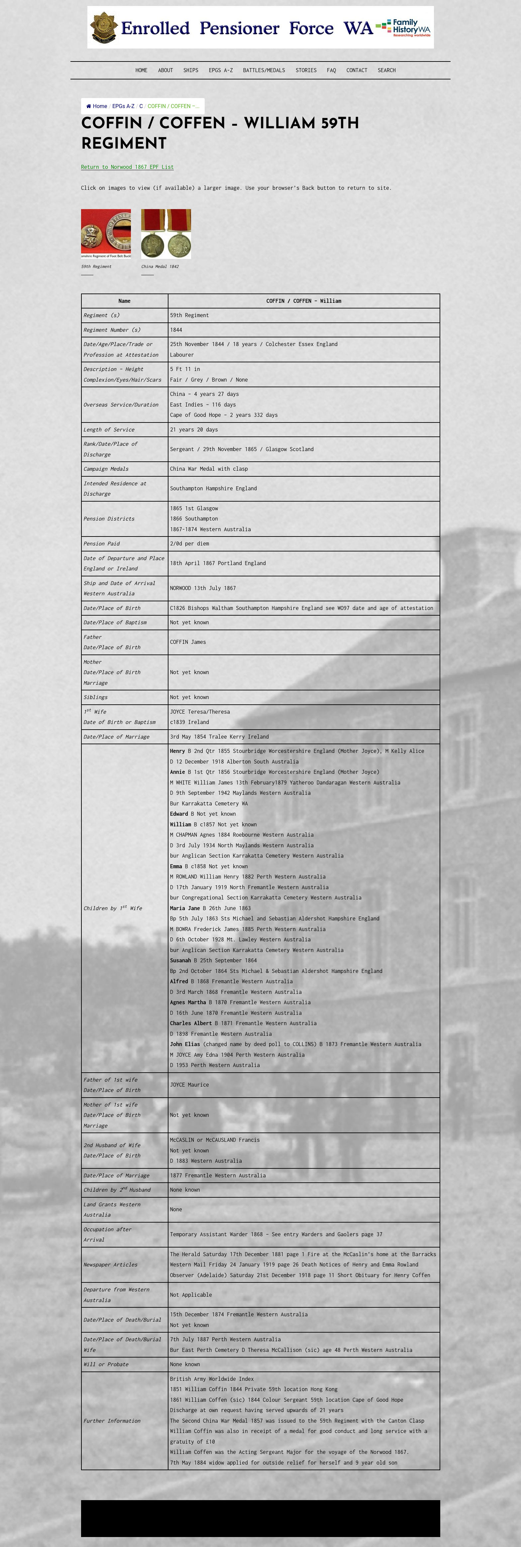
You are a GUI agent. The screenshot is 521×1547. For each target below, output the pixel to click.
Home (142, 70)
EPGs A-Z (221, 70)
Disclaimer (100, 1522)
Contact (357, 70)
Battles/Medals (264, 70)
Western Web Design (156, 1513)
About (165, 70)
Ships (190, 70)
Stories (306, 70)
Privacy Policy (135, 1522)
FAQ (331, 70)
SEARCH (387, 70)
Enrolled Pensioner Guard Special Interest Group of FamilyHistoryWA (240, 1505)
